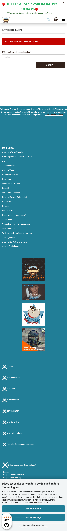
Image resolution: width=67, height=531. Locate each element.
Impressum (7, 179)
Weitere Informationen (33, 525)
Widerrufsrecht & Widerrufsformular (17, 233)
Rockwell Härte (8, 210)
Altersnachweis (8, 166)
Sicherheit (11, 389)
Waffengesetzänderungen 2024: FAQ (17, 157)
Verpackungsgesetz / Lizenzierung (16, 224)
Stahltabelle (7, 219)
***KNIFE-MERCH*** (11, 184)
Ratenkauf (6, 201)
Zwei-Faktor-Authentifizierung (14, 242)
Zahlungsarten (8, 237)
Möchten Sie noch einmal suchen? (16, 52)
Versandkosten (8, 228)
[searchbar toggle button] (48, 19)
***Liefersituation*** (11, 192)
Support (10, 367)
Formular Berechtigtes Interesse (20, 444)
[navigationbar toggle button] (63, 19)
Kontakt (5, 188)
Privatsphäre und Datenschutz (15, 197)
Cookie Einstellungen (11, 246)
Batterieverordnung (10, 175)
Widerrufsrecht (13, 400)
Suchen (50, 65)
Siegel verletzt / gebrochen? (14, 215)
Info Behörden (13, 422)
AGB (4, 161)
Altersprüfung (8, 170)
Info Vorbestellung (14, 433)
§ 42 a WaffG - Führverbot (13, 152)
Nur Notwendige (33, 517)
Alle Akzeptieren (33, 508)
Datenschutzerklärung (41, 502)
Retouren (6, 206)
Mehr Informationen (54, 115)
